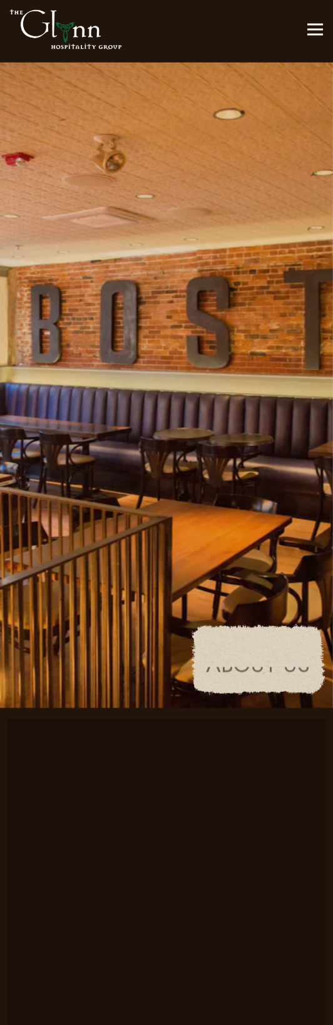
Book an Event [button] (167, 1008)
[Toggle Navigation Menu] (315, 30)
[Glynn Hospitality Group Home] (65, 29)
